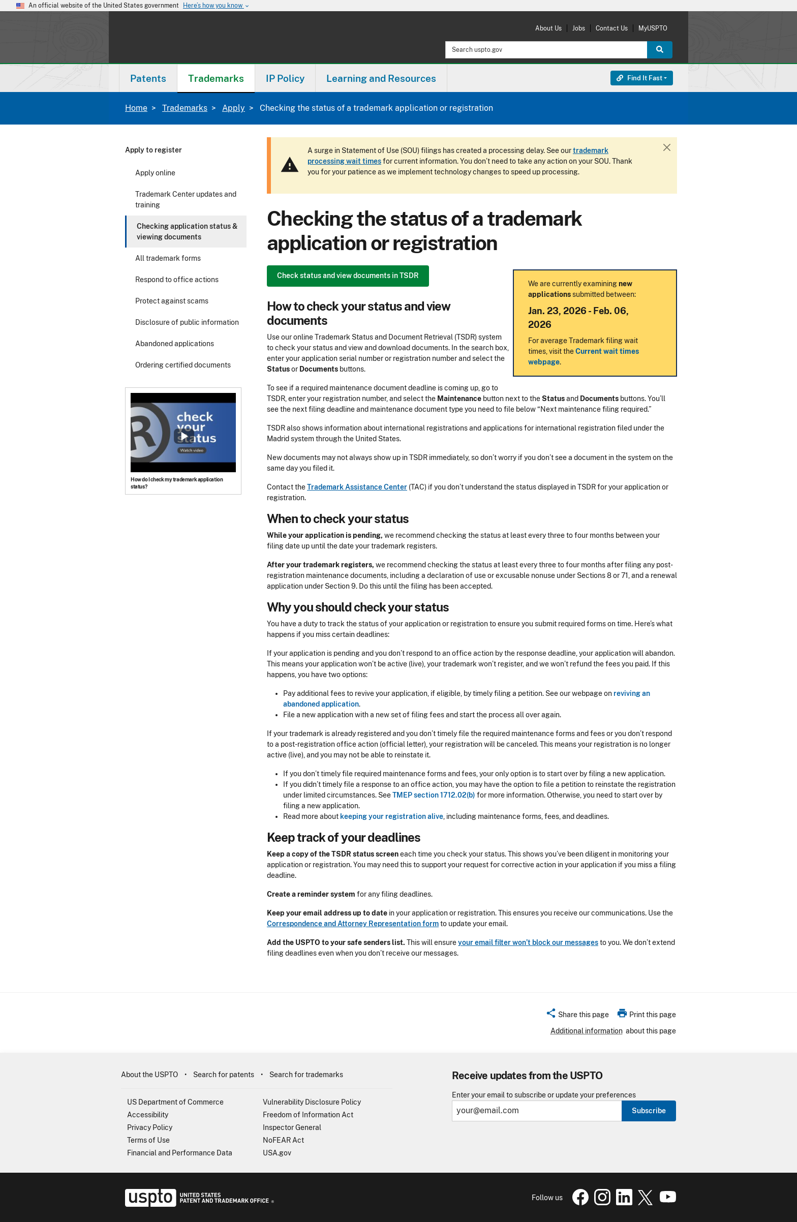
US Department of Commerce (175, 1102)
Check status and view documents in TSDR (348, 275)
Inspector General (292, 1127)
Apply (233, 108)
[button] (577, 1016)
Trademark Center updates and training (185, 199)
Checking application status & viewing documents (187, 231)
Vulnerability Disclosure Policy (312, 1102)
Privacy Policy (149, 1127)
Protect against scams (171, 301)
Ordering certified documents (183, 365)
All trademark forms (168, 258)
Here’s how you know (216, 6)
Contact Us (612, 28)
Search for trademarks (306, 1075)
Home (136, 108)
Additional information (586, 1031)
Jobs (578, 28)
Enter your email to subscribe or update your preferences (544, 1095)
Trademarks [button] (216, 78)
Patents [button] (148, 78)
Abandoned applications (174, 344)
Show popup (184, 436)
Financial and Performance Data (179, 1153)
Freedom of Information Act (308, 1115)
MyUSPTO (652, 28)
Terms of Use (148, 1140)
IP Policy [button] (285, 78)
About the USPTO (149, 1075)
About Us (548, 28)
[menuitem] (148, 78)
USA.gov (277, 1153)
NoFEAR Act (283, 1140)
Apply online (155, 173)
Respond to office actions (177, 280)
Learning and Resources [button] (381, 78)
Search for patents (223, 1075)
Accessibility (147, 1115)
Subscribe (649, 1111)
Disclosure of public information (187, 322)
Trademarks (184, 108)
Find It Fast (639, 78)
